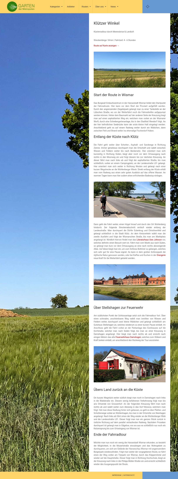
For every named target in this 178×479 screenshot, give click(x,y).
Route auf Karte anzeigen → (106, 45)
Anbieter (71, 6)
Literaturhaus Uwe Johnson (149, 240)
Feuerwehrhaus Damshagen (128, 337)
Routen (85, 6)
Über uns (99, 6)
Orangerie (161, 255)
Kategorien (55, 6)
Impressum (116, 475)
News (113, 6)
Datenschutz (129, 475)
